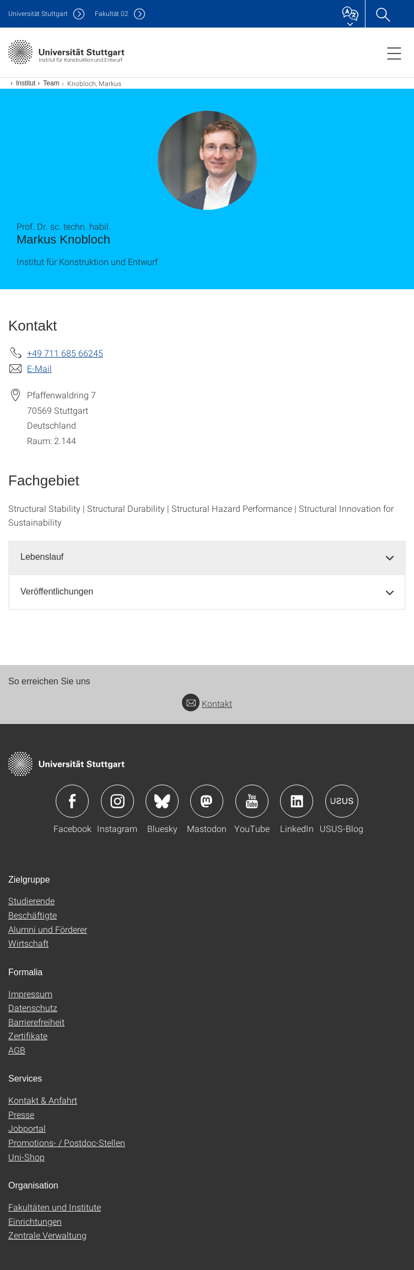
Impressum (30, 993)
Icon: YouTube (251, 801)
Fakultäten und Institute (54, 1207)
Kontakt (207, 703)
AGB (16, 1050)
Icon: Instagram (117, 801)
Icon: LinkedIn (296, 801)
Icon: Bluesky (162, 801)
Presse (21, 1114)
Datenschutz (32, 1007)
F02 (111, 13)
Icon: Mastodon (206, 801)
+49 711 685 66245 (65, 353)
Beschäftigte (32, 915)
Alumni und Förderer (47, 929)
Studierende (31, 900)
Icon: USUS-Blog (341, 801)
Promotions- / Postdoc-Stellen (66, 1142)
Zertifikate (27, 1035)
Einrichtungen (35, 1221)
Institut (25, 83)
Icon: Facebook (72, 801)
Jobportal (27, 1128)
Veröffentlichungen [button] (56, 591)
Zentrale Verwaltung (47, 1235)
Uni (38, 13)
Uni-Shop (26, 1157)
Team (51, 83)
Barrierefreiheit (36, 1022)
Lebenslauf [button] (41, 556)
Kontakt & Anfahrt (42, 1100)
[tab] (207, 557)
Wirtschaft (28, 943)
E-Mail (39, 368)
